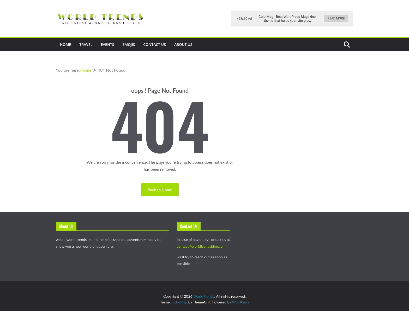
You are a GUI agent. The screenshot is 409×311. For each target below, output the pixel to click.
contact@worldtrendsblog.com (201, 246)
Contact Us (154, 44)
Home (65, 44)
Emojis (128, 44)
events (107, 44)
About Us (183, 44)
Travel (85, 44)
